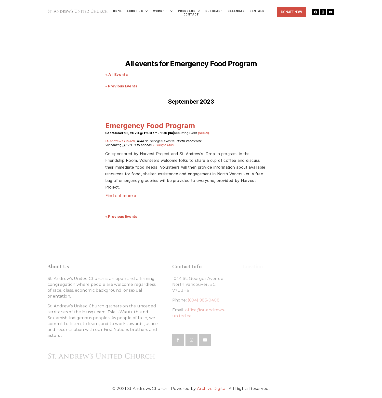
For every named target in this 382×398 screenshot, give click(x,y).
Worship (163, 11)
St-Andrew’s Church (120, 141)
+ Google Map (163, 145)
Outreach (214, 11)
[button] (291, 12)
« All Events (116, 74)
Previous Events (121, 86)
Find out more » (120, 195)
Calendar (236, 11)
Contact (191, 14)
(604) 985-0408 (204, 300)
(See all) (204, 133)
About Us (137, 11)
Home (117, 11)
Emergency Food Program (150, 125)
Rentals (257, 11)
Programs (189, 11)
